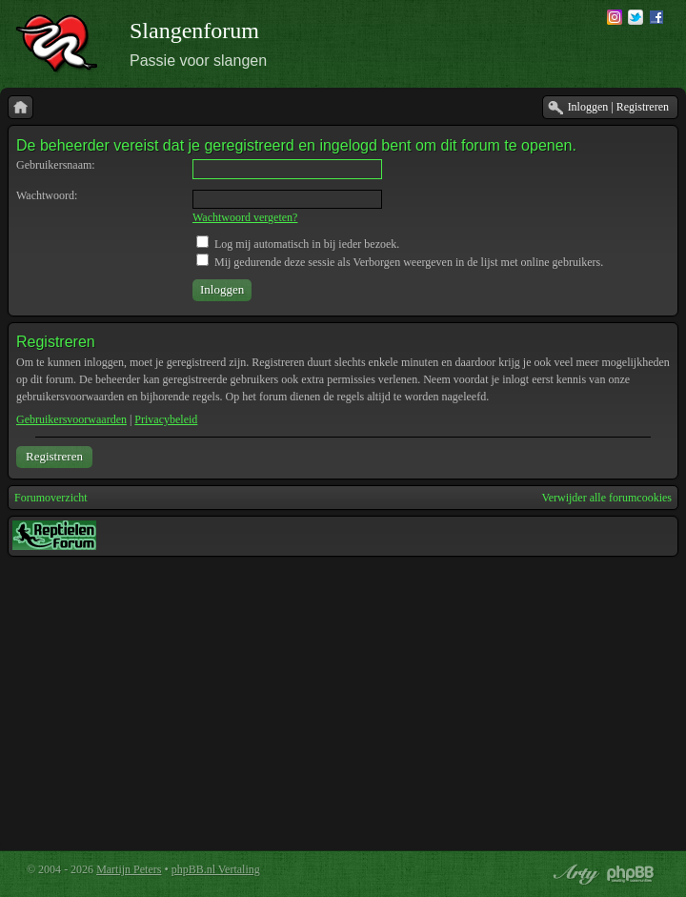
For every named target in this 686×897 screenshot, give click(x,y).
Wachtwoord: (46, 195)
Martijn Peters (128, 869)
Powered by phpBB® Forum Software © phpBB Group (630, 874)
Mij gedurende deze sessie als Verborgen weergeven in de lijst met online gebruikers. (399, 262)
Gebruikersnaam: (55, 165)
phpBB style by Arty (573, 874)
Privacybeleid (165, 419)
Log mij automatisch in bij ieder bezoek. (297, 244)
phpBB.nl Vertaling (216, 869)
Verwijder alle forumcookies (606, 497)
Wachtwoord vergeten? (244, 217)
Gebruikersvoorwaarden (71, 419)
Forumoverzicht (51, 497)
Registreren (54, 456)
